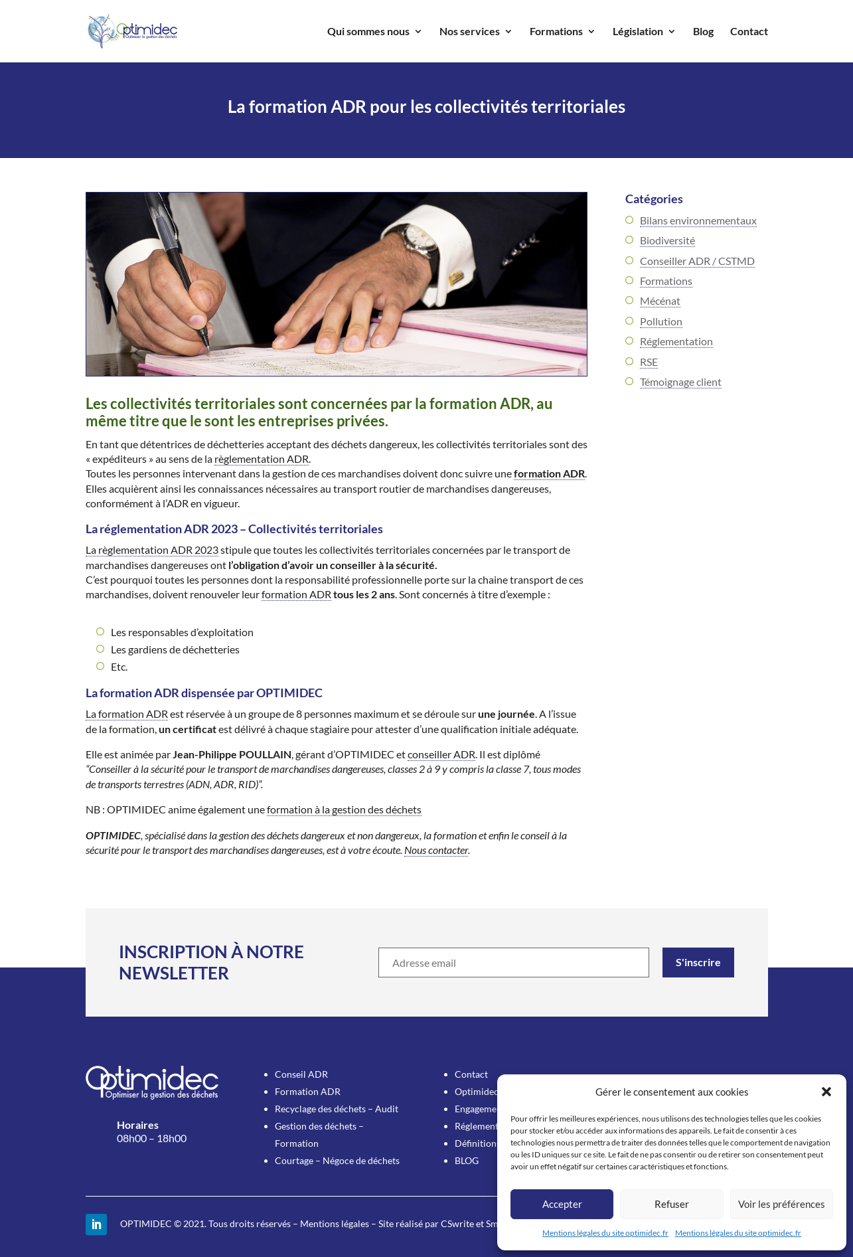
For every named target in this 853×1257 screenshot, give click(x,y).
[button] (826, 1091)
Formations (556, 32)
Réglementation (676, 341)
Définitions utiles (490, 1143)
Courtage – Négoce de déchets (337, 1160)
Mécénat (660, 300)
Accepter (562, 1204)
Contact (749, 32)
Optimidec (477, 1091)
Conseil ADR (301, 1074)
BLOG (467, 1160)
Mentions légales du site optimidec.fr (605, 1233)
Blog (703, 32)
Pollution (661, 321)
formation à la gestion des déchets (344, 809)
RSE (649, 361)
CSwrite (457, 1223)
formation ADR (549, 473)
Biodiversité (667, 240)
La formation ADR (127, 713)
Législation (638, 32)
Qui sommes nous (368, 32)
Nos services (469, 32)
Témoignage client (681, 381)
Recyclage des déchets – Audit (336, 1108)
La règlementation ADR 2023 (152, 549)
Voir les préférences (781, 1204)
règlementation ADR (261, 458)
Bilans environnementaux (698, 220)
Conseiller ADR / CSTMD (697, 260)
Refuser (672, 1204)
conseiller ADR (441, 754)
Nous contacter (436, 849)
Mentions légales (334, 1223)
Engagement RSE (489, 1108)
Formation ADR (308, 1091)
